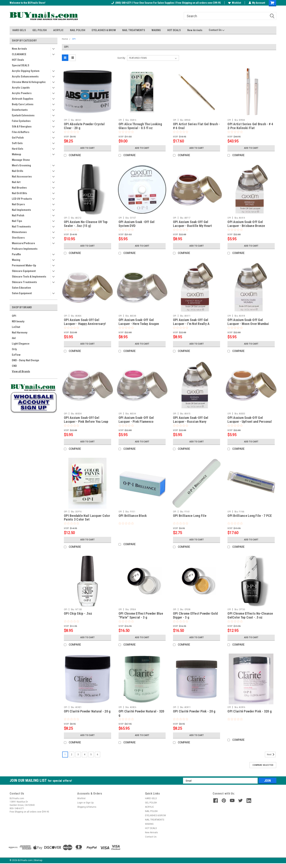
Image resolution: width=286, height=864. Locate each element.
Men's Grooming (21, 165)
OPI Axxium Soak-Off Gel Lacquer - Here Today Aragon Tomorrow (139, 324)
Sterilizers (18, 237)
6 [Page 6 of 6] (97, 754)
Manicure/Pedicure (23, 243)
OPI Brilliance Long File (189, 516)
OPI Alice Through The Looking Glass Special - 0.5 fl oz (140, 126)
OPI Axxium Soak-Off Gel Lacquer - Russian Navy (190, 419)
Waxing (16, 260)
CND (14, 366)
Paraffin (16, 254)
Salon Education (21, 287)
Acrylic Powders (21, 93)
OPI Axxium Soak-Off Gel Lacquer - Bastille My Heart (192, 224)
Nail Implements (21, 210)
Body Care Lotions (22, 104)
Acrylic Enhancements (25, 76)
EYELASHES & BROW (104, 30)
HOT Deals (18, 60)
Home (65, 39)
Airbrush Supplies (22, 98)
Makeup (16, 154)
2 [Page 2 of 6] (71, 754)
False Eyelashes (21, 121)
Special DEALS (20, 65)
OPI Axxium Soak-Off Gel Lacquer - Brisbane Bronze (246, 224)
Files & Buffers (20, 132)
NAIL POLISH (77, 30)
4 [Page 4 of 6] (84, 754)
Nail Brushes (19, 187)
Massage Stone (21, 160)
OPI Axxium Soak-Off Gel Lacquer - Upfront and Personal (249, 419)
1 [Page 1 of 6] (65, 754)
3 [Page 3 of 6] (78, 754)
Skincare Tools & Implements (29, 276)
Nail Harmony (19, 332)
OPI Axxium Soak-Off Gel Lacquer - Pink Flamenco (136, 419)
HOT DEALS (174, 30)
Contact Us (217, 30)
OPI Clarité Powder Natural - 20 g (87, 711)
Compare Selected (262, 765)
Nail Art (16, 182)
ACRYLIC (58, 30)
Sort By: (121, 58)
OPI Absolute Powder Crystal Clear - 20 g (84, 126)
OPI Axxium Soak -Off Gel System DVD (137, 224)
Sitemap (38, 860)
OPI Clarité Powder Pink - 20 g (194, 711)
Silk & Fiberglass (21, 126)
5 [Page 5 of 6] (91, 754)
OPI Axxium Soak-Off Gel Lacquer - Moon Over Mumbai (248, 322)
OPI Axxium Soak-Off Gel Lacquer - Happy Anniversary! (85, 322)
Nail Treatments (21, 226)
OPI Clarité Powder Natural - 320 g (141, 713)
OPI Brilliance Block (133, 516)
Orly (14, 349)
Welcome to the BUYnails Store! (27, 2)
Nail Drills (17, 171)
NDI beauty (18, 321)
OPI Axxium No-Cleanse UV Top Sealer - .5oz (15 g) (85, 224)
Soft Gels (17, 143)
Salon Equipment (22, 293)
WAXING (156, 30)
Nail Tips (17, 221)
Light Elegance (20, 343)
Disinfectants (20, 110)
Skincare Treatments (24, 282)
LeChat (16, 327)
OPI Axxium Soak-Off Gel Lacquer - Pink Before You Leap (86, 419)
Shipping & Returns (86, 807)
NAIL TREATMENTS (133, 30)
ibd (14, 338)
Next (271, 754)
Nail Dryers (18, 204)
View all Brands (21, 371)
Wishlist (234, 2)
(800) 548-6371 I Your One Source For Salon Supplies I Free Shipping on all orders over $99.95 (165, 2)
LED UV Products (22, 198)
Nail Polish (18, 215)
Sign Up (90, 802)
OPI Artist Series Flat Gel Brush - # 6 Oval (196, 126)
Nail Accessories (22, 176)
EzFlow (16, 354)
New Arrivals (194, 30)
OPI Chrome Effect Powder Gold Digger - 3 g (195, 615)
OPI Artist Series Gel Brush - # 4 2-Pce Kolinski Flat (250, 126)
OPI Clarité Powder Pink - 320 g (249, 711)
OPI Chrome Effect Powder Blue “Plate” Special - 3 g (141, 615)
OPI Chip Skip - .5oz (78, 613)
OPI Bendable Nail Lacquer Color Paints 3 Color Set (87, 517)
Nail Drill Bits (19, 193)
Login (80, 802)
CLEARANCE (19, 54)
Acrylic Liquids (21, 87)
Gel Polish (18, 137)
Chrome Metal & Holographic (29, 82)
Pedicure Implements (24, 248)
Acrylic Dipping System (25, 71)
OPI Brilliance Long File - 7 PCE (249, 516)
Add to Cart (87, 148)
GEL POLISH (39, 30)
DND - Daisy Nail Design (25, 360)
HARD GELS (19, 30)
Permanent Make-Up (24, 265)
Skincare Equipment (24, 271)
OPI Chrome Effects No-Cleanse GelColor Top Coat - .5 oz (250, 615)
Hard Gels (17, 148)
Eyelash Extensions (23, 115)
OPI (14, 316)
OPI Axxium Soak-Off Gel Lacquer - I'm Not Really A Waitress (191, 324)
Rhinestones (19, 232)
